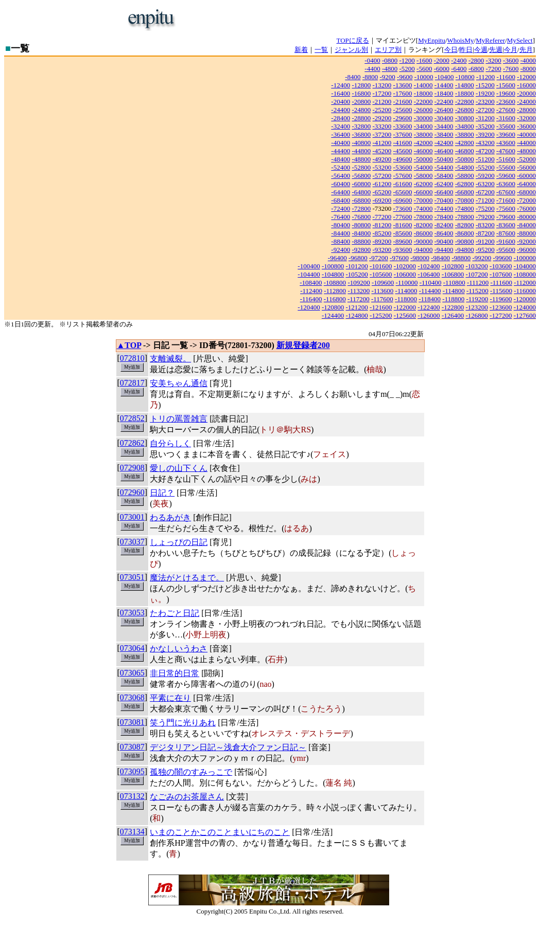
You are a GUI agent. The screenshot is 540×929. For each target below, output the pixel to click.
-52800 (361, 167)
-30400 (444, 118)
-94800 (464, 249)
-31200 (485, 118)
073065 (132, 672)
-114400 (430, 291)
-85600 (402, 233)
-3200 (493, 60)
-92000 (526, 241)
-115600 (501, 291)
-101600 (381, 266)
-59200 (485, 175)
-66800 (464, 192)
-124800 (357, 315)
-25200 (382, 110)
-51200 (485, 159)
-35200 (485, 126)
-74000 (423, 208)
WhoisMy (460, 40)
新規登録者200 (303, 345)
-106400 (428, 274)
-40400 (340, 143)
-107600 (501, 274)
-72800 (361, 208)
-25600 (402, 110)
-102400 (428, 266)
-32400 (340, 126)
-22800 (464, 101)
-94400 (444, 249)
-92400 (340, 249)
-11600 (506, 77)
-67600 (505, 192)
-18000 (423, 93)
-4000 (528, 60)
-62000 (423, 184)
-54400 (444, 167)
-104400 (309, 274)
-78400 (444, 217)
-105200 (357, 274)
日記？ (162, 492)
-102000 (405, 266)
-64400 (340, 192)
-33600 (402, 126)
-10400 (444, 77)
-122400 (428, 307)
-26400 (444, 110)
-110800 (454, 282)
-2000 (441, 60)
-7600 (510, 68)
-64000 (526, 184)
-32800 (361, 126)
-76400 (340, 217)
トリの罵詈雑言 (178, 418)
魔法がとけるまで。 (187, 577)
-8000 (528, 68)
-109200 (358, 282)
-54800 (464, 167)
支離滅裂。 (170, 358)
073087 (132, 746)
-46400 (444, 151)
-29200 (382, 118)
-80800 (361, 225)
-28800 (361, 118)
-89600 (402, 241)
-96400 (337, 258)
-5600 (424, 68)
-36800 (361, 134)
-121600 (381, 307)
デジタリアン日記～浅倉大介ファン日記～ (228, 747)
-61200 (382, 184)
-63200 (485, 184)
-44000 (526, 143)
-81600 (402, 225)
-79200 (485, 217)
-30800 (464, 118)
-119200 (477, 299)
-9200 (387, 77)
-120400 (309, 307)
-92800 (361, 249)
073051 (132, 577)
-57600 (402, 175)
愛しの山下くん (178, 468)
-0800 (389, 60)
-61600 (402, 184)
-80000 (526, 217)
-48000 (526, 151)
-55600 (505, 167)
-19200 (485, 93)
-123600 (501, 307)
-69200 (382, 200)
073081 (132, 722)
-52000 (526, 159)
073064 (132, 648)
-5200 (407, 68)
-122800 (453, 307)
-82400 (444, 225)
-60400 (340, 184)
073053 (132, 612)
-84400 (340, 233)
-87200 (485, 233)
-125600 (405, 315)
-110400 (431, 282)
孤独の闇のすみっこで (191, 772)
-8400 (352, 77)
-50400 (444, 159)
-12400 (340, 85)
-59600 (505, 175)
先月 (526, 49)
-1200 (407, 60)
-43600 (505, 143)
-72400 (340, 208)
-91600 (505, 241)
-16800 (361, 93)
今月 (510, 49)
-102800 (453, 266)
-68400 (340, 200)
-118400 (430, 299)
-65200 (382, 192)
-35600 (505, 126)
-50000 (423, 159)
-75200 (485, 208)
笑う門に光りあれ (183, 722)
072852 (132, 418)
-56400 (340, 175)
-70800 (464, 200)
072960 (132, 492)
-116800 (335, 299)
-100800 (333, 266)
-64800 (361, 192)
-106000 (405, 274)
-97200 (378, 258)
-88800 (361, 241)
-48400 (340, 159)
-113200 (358, 291)
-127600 (525, 315)
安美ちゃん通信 (178, 383)
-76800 (361, 217)
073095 (132, 771)
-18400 (444, 93)
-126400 (453, 315)
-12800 (361, 85)
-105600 (381, 274)
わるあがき (170, 517)
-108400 (311, 282)
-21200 (382, 101)
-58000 (423, 175)
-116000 (525, 291)
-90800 (464, 241)
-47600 (505, 151)
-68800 (361, 200)
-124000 (525, 307)
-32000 (526, 118)
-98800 (461, 258)
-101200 (357, 266)
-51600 (505, 159)
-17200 (382, 93)
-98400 (440, 258)
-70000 (423, 200)
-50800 (464, 159)
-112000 (525, 282)
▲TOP (129, 345)
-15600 (505, 85)
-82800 (464, 225)
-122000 (405, 307)
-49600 (402, 159)
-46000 (423, 151)
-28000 (526, 110)
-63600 (505, 184)
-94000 (423, 249)
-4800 (389, 68)
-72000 (526, 200)
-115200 (477, 291)
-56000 (526, 167)
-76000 (526, 208)
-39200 (485, 134)
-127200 (501, 315)
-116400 (311, 299)
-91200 (485, 241)
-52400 (340, 167)
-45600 (402, 151)
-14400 (444, 85)
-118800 (453, 299)
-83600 (505, 225)
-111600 (501, 282)
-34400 (444, 126)
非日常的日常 (174, 673)
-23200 (485, 101)
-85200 (382, 233)
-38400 (444, 134)
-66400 (444, 192)
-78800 (464, 217)
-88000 (526, 233)
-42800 (464, 143)
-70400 (444, 200)
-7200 (493, 68)
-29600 (402, 118)
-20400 (340, 101)
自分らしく (170, 443)
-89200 (382, 241)
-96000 (526, 249)
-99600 (502, 258)
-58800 (464, 175)
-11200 (485, 77)
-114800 (454, 291)
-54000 (423, 167)
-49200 (382, 159)
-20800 (361, 101)
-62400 (444, 184)
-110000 (407, 282)
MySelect (520, 40)
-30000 (423, 118)
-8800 (370, 77)
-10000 (423, 77)
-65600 (402, 192)
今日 (451, 49)
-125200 (381, 315)
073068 (132, 697)
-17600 (402, 93)
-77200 (382, 217)
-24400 (340, 110)
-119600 (501, 299)
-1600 (424, 60)
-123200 (476, 307)
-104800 (333, 274)
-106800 (453, 274)
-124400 (333, 315)
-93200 (382, 249)
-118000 (406, 299)
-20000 (526, 93)
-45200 (382, 151)
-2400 (458, 60)
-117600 (382, 299)
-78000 (423, 217)
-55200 (485, 167)
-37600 (402, 134)
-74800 (464, 208)
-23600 (505, 101)
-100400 (309, 266)
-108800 (335, 282)
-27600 (505, 110)
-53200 (382, 167)
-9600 (404, 77)
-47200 (485, 151)
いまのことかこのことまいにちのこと (220, 832)
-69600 (402, 200)
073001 (132, 517)
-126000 (428, 315)
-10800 (465, 77)
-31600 (505, 118)
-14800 (464, 85)
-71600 (505, 200)
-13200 (382, 85)
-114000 (406, 291)
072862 (132, 443)
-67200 (485, 192)
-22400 (444, 101)
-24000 (526, 101)
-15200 (485, 85)
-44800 (361, 151)
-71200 (485, 200)
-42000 (423, 143)
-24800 (361, 110)
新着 (301, 49)
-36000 (526, 126)
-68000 (526, 192)
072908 (132, 467)
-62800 (464, 184)
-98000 (419, 258)
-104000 (525, 266)
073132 (132, 796)
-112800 (335, 291)
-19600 (505, 93)
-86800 (464, 233)
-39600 (505, 134)
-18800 (464, 93)
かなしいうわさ (178, 648)
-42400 (444, 143)
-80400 (340, 225)
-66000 (423, 192)
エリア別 (388, 49)
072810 (132, 358)
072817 (132, 382)
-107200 (476, 274)
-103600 (501, 266)
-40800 (361, 143)
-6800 (476, 68)
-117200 (358, 299)
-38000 (423, 134)
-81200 (382, 225)
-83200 (485, 225)
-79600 (505, 217)
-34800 (464, 126)
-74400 (444, 208)
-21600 (402, 101)
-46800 (464, 151)
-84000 (526, 225)
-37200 (382, 134)
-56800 (361, 175)
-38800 (464, 134)
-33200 (382, 126)
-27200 (485, 110)
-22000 (423, 101)
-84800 (361, 233)
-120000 (525, 299)
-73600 (402, 208)
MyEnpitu (431, 40)
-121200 (357, 307)
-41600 (402, 143)
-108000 (525, 274)
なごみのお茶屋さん (187, 796)
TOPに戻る (353, 40)
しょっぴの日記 (178, 542)
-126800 (476, 315)
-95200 (485, 249)
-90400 (444, 241)
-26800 (464, 110)
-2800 (476, 60)
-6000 (441, 68)
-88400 (340, 241)
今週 (480, 49)
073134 (132, 831)
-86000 (423, 233)
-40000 (526, 134)
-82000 (423, 225)
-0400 (372, 60)
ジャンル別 (351, 49)
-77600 (402, 217)
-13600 (402, 85)
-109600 (383, 282)
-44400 (340, 151)
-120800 (333, 307)
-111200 (478, 282)
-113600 (382, 291)
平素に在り (170, 698)
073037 (132, 541)
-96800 (358, 258)
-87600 (505, 233)
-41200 (382, 143)
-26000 (423, 110)
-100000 (525, 258)
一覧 (321, 49)
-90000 (423, 241)
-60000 (526, 175)
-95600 (505, 249)
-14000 (423, 85)
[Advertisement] (304, 19)
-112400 (311, 291)
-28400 (340, 118)
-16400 (340, 93)
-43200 (485, 143)
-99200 (481, 258)
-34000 (423, 126)
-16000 (526, 85)
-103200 (476, 266)
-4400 (372, 68)
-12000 (526, 77)
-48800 (361, 159)
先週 (495, 49)
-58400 (444, 175)
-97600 (399, 258)
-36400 (340, 134)
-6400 (458, 68)
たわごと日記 (174, 613)
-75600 (505, 208)
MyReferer (490, 40)
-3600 (510, 60)
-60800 (361, 184)
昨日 (466, 49)
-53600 (402, 167)
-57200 (382, 175)
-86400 (444, 233)
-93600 (402, 249)
